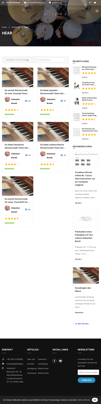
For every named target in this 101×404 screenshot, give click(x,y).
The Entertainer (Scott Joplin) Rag (90, 114)
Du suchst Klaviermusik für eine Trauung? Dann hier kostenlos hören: (16, 92)
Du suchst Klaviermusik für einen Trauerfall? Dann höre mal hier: (17, 201)
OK (95, 400)
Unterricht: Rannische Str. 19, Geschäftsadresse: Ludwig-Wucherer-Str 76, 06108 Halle (15, 375)
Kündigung (32, 368)
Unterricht (42, 359)
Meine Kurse (43, 368)
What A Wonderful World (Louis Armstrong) (89, 99)
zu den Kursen (82, 323)
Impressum (32, 373)
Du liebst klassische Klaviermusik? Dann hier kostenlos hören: (16, 146)
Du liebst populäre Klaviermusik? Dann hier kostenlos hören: (52, 92)
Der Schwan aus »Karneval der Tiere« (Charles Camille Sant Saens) (90, 130)
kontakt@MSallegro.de (35, 3)
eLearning (16, 27)
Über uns (31, 359)
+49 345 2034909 (12, 3)
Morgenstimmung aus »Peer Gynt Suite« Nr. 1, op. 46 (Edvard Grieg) (89, 68)
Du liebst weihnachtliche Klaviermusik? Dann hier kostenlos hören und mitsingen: (52, 146)
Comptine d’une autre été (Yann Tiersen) (90, 84)
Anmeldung (43, 364)
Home (4, 27)
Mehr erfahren (84, 400)
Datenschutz (43, 373)
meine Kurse (57, 3)
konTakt (30, 364)
